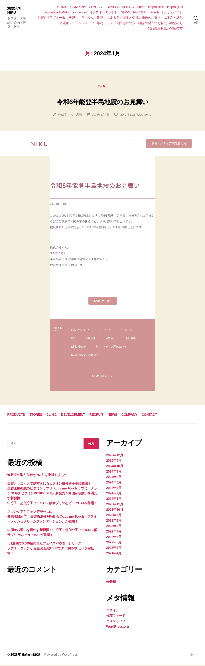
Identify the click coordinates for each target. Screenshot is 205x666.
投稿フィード (115, 617)
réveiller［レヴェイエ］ (166, 12)
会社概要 (130, 339)
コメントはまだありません (136, 115)
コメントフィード (119, 622)
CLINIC (62, 7)
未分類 (102, 87)
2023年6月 (113, 521)
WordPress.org (117, 627)
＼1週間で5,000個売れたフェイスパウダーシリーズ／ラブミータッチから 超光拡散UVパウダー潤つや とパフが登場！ (50, 549)
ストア (104, 331)
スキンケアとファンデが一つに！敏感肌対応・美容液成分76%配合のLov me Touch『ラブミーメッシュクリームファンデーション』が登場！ (52, 517)
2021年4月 (113, 554)
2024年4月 (113, 489)
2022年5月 (113, 543)
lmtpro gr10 (175, 7)
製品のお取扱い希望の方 (165, 28)
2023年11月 (114, 505)
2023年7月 (113, 516)
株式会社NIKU (15, 10)
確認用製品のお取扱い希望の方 (160, 23)
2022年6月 (113, 538)
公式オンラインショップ (76, 23)
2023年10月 (114, 511)
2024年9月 (113, 472)
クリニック (126, 330)
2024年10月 (114, 467)
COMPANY (78, 7)
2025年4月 (113, 461)
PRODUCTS (66, 141)
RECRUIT (140, 12)
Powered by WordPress (63, 655)
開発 (73, 339)
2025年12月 (114, 456)
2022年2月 (113, 549)
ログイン (112, 611)
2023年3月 (113, 527)
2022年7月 (113, 532)
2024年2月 (113, 494)
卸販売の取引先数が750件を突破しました (37, 476)
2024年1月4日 (100, 115)
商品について (80, 331)
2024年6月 (113, 483)
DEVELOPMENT (118, 7)
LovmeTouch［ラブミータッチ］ (95, 12)
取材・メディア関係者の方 (116, 23)
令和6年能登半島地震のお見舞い (102, 101)
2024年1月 (113, 500)
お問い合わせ (78, 347)
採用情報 (91, 339)
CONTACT (96, 7)
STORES (89, 141)
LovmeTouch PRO (56, 12)
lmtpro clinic (156, 7)
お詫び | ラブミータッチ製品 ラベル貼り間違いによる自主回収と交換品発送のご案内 (99, 17)
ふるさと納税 (173, 17)
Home (141, 7)
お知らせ (110, 339)
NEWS (125, 12)
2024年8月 (113, 478)
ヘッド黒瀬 (73, 115)
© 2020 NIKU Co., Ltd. (102, 377)
